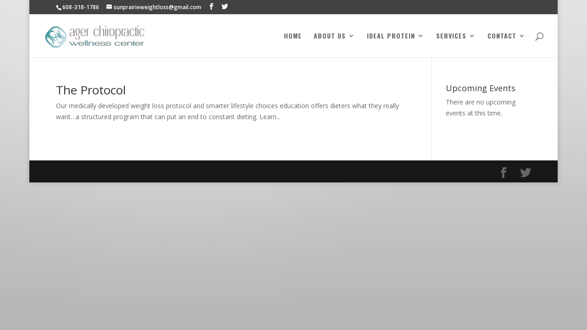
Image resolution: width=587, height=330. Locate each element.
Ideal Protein (391, 36)
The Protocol (91, 90)
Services (451, 36)
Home (293, 36)
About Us (330, 36)
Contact (501, 36)
